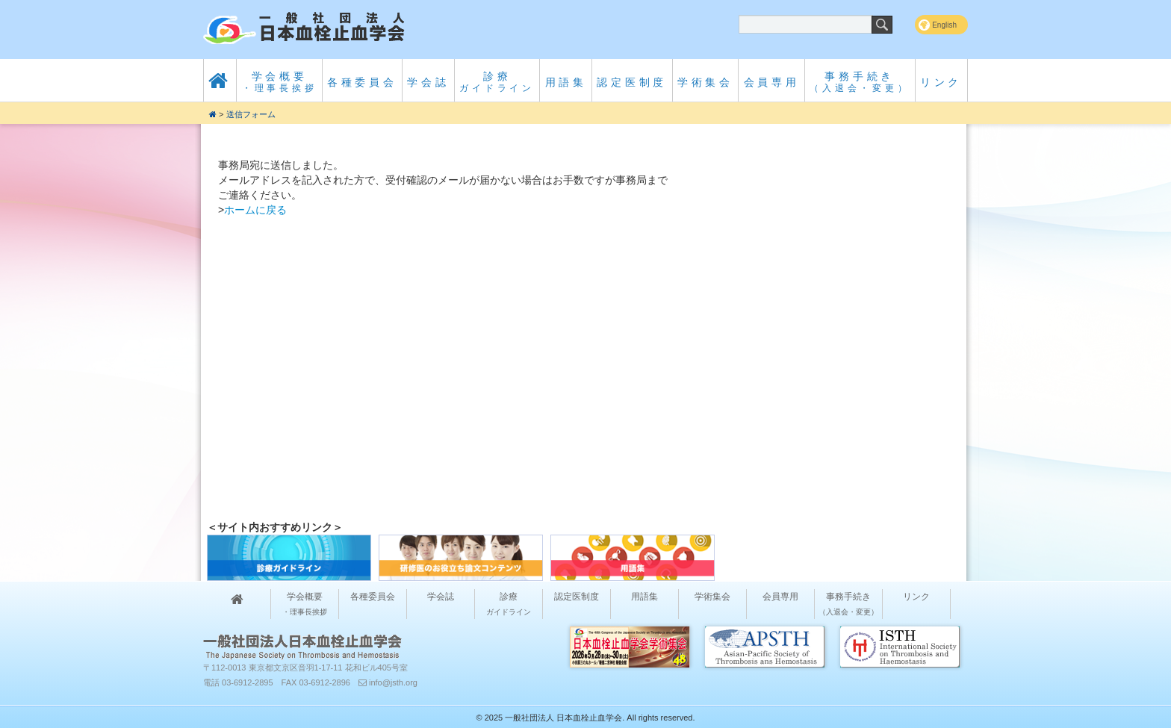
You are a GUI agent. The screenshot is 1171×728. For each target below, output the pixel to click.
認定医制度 (632, 82)
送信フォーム (251, 114)
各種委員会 (362, 82)
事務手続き (860, 81)
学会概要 (279, 81)
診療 (497, 81)
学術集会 (705, 82)
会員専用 (772, 82)
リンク (941, 82)
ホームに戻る (255, 210)
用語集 (566, 82)
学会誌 (428, 82)
